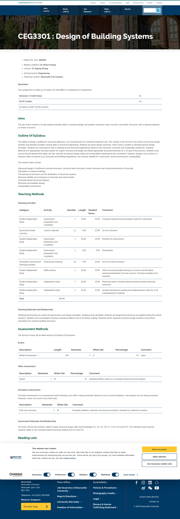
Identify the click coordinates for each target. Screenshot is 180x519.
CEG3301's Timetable (33, 462)
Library (102, 3)
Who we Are (71, 12)
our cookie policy (67, 498)
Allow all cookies (159, 489)
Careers (93, 3)
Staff (127, 3)
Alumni (135, 12)
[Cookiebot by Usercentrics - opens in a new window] (16, 514)
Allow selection (159, 496)
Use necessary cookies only (159, 503)
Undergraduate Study (30, 3)
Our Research (104, 12)
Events (149, 3)
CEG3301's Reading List (34, 444)
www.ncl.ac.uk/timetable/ (52, 458)
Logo (29, 11)
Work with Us (121, 12)
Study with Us (87, 12)
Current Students (115, 3)
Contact (159, 3)
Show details (129, 514)
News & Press (138, 3)
